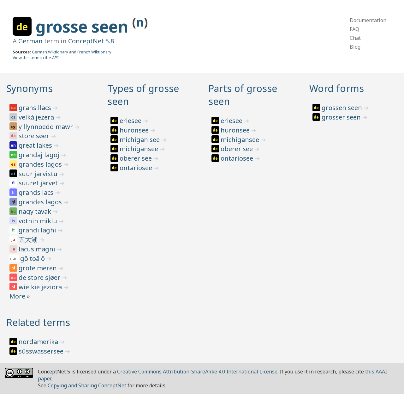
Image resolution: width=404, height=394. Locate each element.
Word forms (336, 88)
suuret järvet (39, 183)
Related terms (38, 322)
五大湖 (29, 239)
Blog (355, 46)
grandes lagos (41, 164)
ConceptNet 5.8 (91, 41)
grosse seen (84, 26)
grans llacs (36, 107)
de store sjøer (40, 277)
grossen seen (343, 107)
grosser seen (342, 117)
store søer (35, 136)
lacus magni (38, 249)
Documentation (368, 20)
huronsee (135, 130)
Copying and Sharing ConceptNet (87, 385)
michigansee (140, 149)
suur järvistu (39, 173)
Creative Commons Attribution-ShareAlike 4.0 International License (197, 371)
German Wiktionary (50, 52)
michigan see (140, 139)
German (30, 41)
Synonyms (29, 88)
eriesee (131, 120)
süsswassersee (42, 351)
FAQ (354, 29)
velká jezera (37, 117)
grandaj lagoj (40, 155)
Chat (355, 37)
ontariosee (137, 167)
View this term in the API (36, 57)
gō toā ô (33, 258)
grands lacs (37, 192)
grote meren (38, 268)
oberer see (136, 158)
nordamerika (39, 341)
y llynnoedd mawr (46, 126)
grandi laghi (38, 230)
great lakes (36, 145)
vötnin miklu (39, 221)
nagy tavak (36, 211)
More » (19, 296)
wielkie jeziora (41, 287)
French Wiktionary (94, 52)
